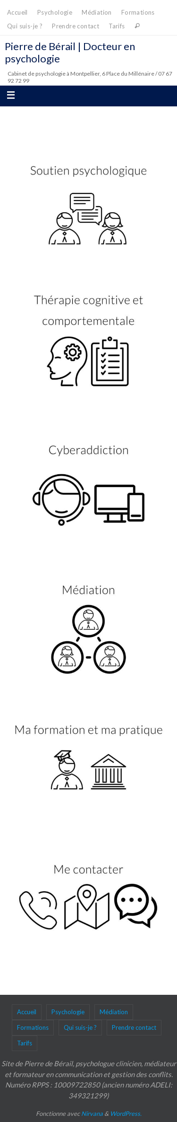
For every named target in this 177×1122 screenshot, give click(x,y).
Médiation (97, 12)
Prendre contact (75, 26)
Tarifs (117, 26)
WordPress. (126, 1113)
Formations (138, 12)
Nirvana (92, 1113)
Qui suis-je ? (24, 26)
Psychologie (54, 12)
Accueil (17, 12)
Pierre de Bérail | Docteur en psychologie (70, 52)
